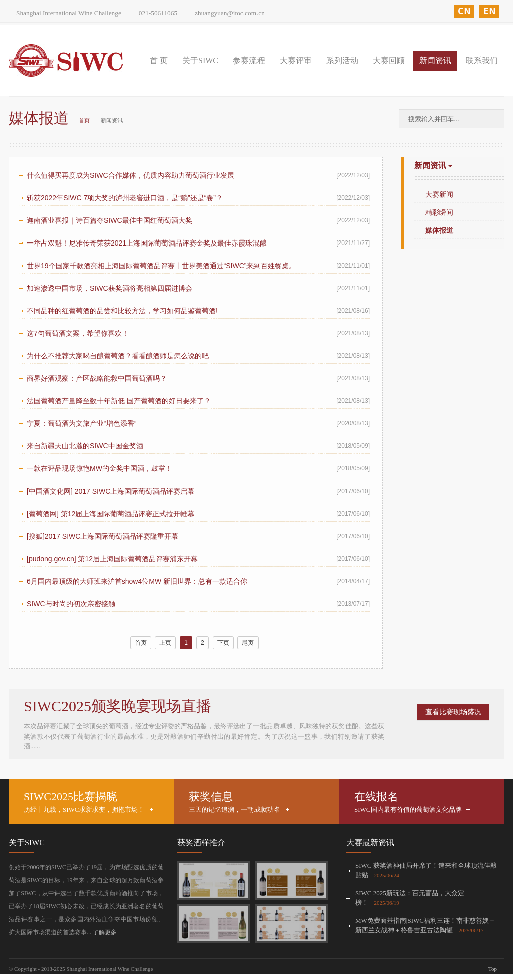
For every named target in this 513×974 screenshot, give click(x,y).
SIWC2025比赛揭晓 (70, 796)
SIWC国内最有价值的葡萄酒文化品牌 (408, 809)
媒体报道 (439, 230)
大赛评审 (296, 60)
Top (492, 969)
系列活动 (342, 60)
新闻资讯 (435, 60)
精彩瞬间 (439, 212)
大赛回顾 (389, 60)
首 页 (159, 60)
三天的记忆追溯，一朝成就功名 (234, 809)
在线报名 (376, 796)
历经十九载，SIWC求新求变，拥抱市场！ (84, 809)
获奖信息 (211, 796)
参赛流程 (249, 60)
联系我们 (482, 60)
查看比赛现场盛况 (453, 712)
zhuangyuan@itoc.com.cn (230, 13)
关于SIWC (200, 60)
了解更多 (105, 932)
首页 (84, 120)
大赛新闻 (439, 194)
